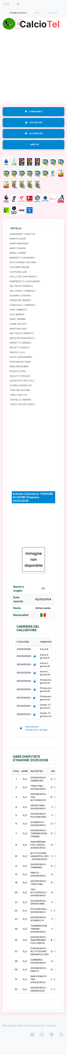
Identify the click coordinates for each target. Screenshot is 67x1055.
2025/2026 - (27, 667)
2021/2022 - (27, 708)
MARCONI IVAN (18, 338)
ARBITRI (34, 155)
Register (53, 12)
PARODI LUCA (17, 362)
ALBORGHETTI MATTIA (22, 244)
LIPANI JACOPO (18, 334)
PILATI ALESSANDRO (21, 367)
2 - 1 (53, 884)
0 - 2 (53, 855)
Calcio (33, 34)
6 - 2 (53, 950)
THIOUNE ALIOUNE (20, 400)
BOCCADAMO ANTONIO (23, 272)
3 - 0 (53, 797)
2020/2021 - (27, 716)
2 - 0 (53, 833)
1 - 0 (53, 920)
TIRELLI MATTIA (18, 405)
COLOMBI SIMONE (19, 277)
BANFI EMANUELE (19, 253)
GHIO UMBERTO (18, 319)
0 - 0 (53, 807)
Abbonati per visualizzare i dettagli (32, 738)
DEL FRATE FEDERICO (21, 296)
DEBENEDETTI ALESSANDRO (25, 291)
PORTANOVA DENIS (20, 372)
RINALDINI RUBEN (19, 376)
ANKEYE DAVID (18, 248)
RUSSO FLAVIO (18, 381)
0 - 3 (53, 979)
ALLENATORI (33, 144)
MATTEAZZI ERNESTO (22, 343)
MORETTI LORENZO (20, 353)
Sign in (37, 12)
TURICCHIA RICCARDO (22, 414)
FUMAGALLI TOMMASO (22, 315)
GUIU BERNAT (17, 324)
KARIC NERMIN (18, 329)
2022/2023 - (27, 700)
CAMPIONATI (33, 121)
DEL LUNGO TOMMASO (22, 301)
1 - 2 (53, 817)
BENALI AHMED (18, 263)
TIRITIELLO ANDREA (20, 409)
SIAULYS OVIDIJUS (20, 386)
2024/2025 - (27, 675)
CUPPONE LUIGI (18, 282)
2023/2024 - (27, 683)
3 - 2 (53, 892)
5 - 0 (53, 789)
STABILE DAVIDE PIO (21, 395)
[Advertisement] (33, 76)
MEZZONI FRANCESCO (22, 348)
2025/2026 (24, 659)
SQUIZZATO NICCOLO (22, 390)
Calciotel (51, 1035)
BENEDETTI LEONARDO (22, 268)
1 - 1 (53, 825)
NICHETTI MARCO (19, 357)
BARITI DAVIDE (18, 258)
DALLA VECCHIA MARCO (23, 286)
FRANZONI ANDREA (20, 310)
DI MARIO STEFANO (20, 305)
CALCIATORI (33, 132)
